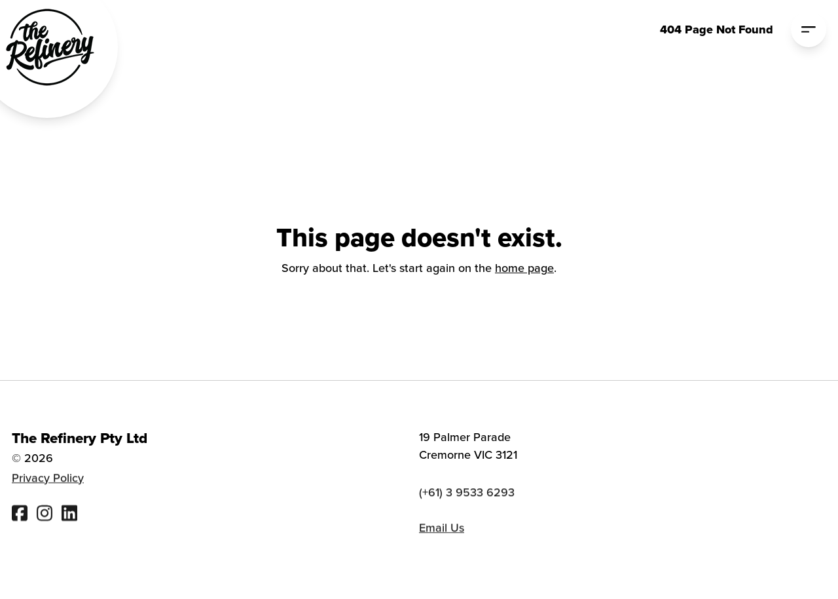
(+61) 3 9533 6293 (467, 494)
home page (524, 268)
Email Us (441, 529)
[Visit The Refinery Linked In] (69, 514)
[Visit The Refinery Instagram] (44, 514)
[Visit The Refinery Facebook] (19, 514)
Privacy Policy (48, 479)
